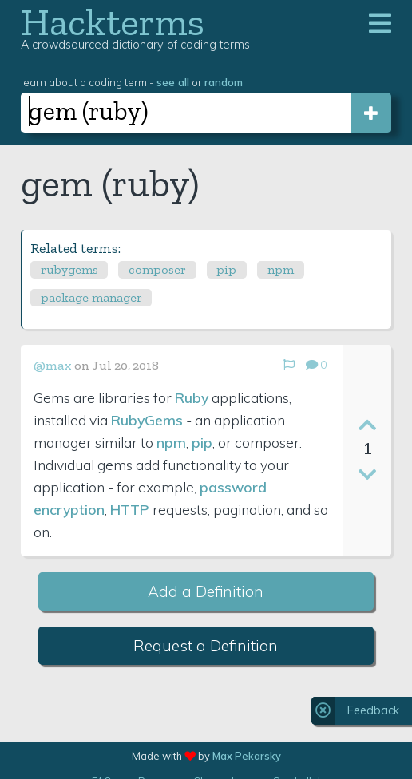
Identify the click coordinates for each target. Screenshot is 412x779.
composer (157, 269)
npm (280, 269)
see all (172, 82)
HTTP (129, 509)
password (233, 487)
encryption (69, 509)
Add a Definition (205, 591)
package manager (91, 297)
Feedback (373, 710)
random (223, 82)
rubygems (69, 269)
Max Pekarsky (246, 755)
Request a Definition (205, 645)
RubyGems (147, 420)
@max (53, 365)
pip (226, 269)
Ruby (191, 397)
